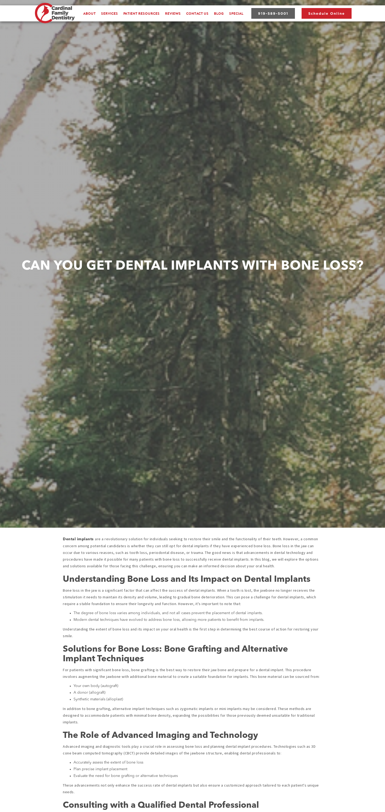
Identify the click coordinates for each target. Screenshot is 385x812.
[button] (109, 13)
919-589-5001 (273, 13)
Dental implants (79, 539)
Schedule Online (326, 13)
